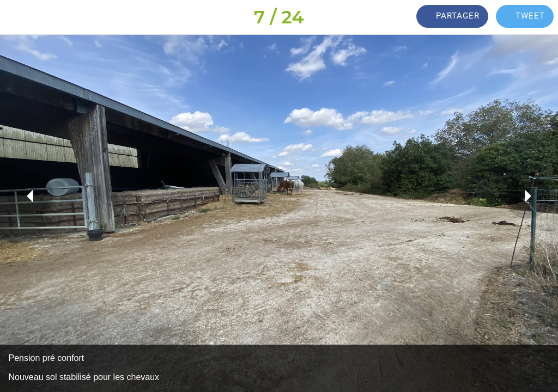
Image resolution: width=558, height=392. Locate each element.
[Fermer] (17, 17)
